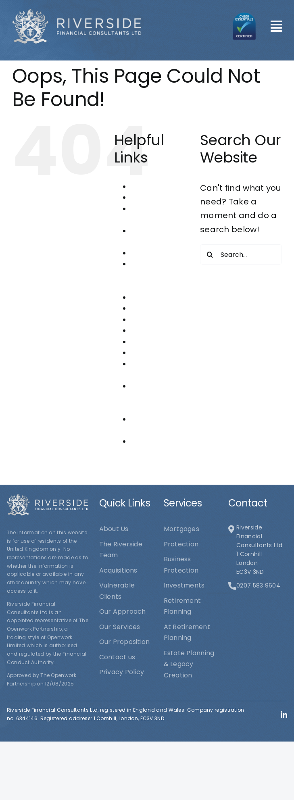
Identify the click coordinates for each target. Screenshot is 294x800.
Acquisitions (149, 197)
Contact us (148, 253)
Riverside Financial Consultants (150, 397)
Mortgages (148, 308)
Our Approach (153, 319)
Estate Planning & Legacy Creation (155, 275)
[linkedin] (284, 714)
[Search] (210, 254)
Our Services (151, 341)
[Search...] (241, 254)
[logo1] (77, 12)
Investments (150, 297)
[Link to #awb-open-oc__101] (276, 26)
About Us (145, 186)
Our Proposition (155, 330)
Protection (147, 352)
